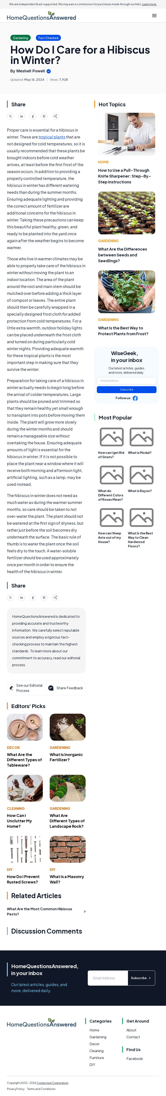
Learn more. (149, 4)
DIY (10, 869)
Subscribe (126, 389)
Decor (13, 747)
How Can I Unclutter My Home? (19, 821)
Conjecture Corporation (52, 1083)
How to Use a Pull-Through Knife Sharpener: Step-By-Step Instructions (124, 176)
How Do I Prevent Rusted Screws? (23, 879)
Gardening (60, 747)
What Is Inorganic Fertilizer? (66, 757)
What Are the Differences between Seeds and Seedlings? (122, 254)
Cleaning (16, 808)
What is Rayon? (140, 491)
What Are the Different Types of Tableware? (24, 760)
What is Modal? (140, 452)
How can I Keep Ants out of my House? (109, 537)
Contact (133, 1037)
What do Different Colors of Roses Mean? (110, 495)
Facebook (134, 1058)
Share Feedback (65, 688)
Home (103, 162)
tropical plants (51, 136)
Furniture (96, 1057)
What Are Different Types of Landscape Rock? (67, 821)
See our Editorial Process (25, 688)
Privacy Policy (15, 1089)
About (131, 1030)
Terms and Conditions (41, 1089)
